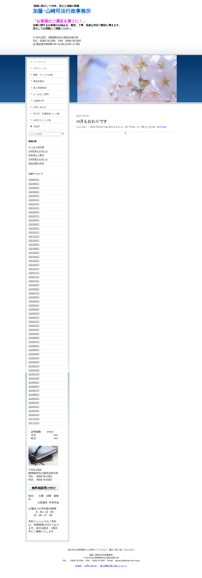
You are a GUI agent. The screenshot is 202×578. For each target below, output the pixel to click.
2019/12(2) (34, 321)
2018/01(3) (34, 415)
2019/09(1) (34, 334)
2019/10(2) (34, 329)
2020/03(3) (34, 309)
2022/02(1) (34, 228)
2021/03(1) (34, 260)
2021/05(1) (34, 252)
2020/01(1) (34, 317)
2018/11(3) (34, 374)
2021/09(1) (34, 240)
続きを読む (162, 127)
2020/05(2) (34, 301)
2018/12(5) (34, 370)
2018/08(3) (34, 386)
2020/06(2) (34, 297)
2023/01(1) (34, 200)
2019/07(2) (34, 342)
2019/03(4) (34, 358)
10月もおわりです (91, 121)
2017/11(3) (34, 423)
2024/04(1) (34, 183)
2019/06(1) (34, 346)
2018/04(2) (34, 402)
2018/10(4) (34, 378)
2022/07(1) (34, 216)
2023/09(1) (34, 188)
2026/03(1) (34, 179)
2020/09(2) (34, 285)
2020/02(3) (34, 313)
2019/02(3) (34, 362)
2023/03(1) (34, 196)
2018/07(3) (34, 390)
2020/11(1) (34, 277)
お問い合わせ (90, 566)
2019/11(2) (34, 325)
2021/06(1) (34, 248)
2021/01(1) (34, 269)
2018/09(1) (34, 382)
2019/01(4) (34, 366)
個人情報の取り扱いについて (113, 566)
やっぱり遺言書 (36, 147)
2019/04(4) (34, 354)
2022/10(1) (34, 208)
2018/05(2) (34, 398)
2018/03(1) (34, 406)
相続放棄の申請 (36, 163)
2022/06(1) (34, 220)
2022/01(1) (34, 232)
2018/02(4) (34, 411)
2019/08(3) (34, 338)
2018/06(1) (34, 394)
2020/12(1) (34, 273)
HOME (78, 566)
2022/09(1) (34, 212)
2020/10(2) (34, 281)
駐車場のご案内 (36, 155)
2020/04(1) (34, 305)
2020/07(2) (34, 293)
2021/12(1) (34, 236)
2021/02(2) (34, 265)
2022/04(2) (34, 224)
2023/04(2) (34, 192)
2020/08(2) (34, 289)
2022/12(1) (34, 204)
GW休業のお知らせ (38, 151)
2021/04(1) (34, 257)
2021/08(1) (34, 244)
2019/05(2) (34, 350)
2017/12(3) (34, 419)
